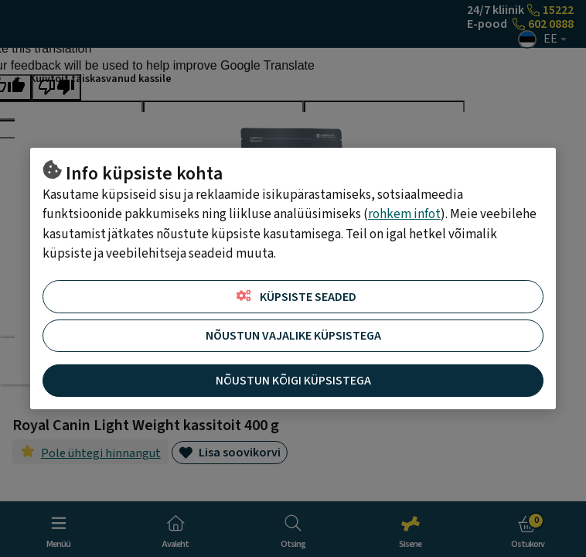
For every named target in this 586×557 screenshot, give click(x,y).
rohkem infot (404, 214)
